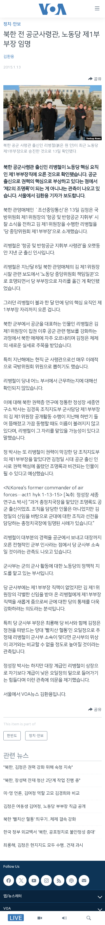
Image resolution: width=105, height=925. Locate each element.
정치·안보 (12, 24)
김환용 (8, 56)
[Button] (95, 78)
